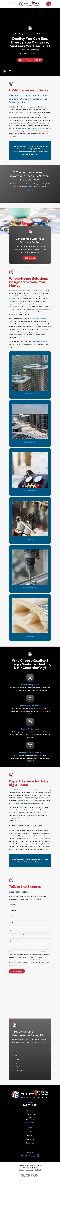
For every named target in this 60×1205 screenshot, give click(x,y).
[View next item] (32, 197)
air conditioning (24, 128)
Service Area (30, 1143)
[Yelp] (26, 1155)
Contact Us (30, 258)
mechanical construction (25, 800)
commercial (44, 341)
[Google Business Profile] (22, 1155)
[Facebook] (30, 1155)
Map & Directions (29, 1122)
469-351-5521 (30, 1105)
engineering (39, 800)
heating (16, 128)
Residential (30, 1135)
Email (11, 923)
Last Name (13, 910)
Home (30, 1131)
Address (12, 929)
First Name (13, 904)
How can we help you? (16, 941)
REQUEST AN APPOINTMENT (30, 60)
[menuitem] (21, 1170)
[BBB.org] (34, 1155)
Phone (11, 916)
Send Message (17, 971)
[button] (10, 71)
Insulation (35, 326)
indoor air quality (37, 128)
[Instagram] (38, 1155)
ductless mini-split (40, 812)
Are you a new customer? (17, 935)
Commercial (30, 1139)
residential (34, 341)
